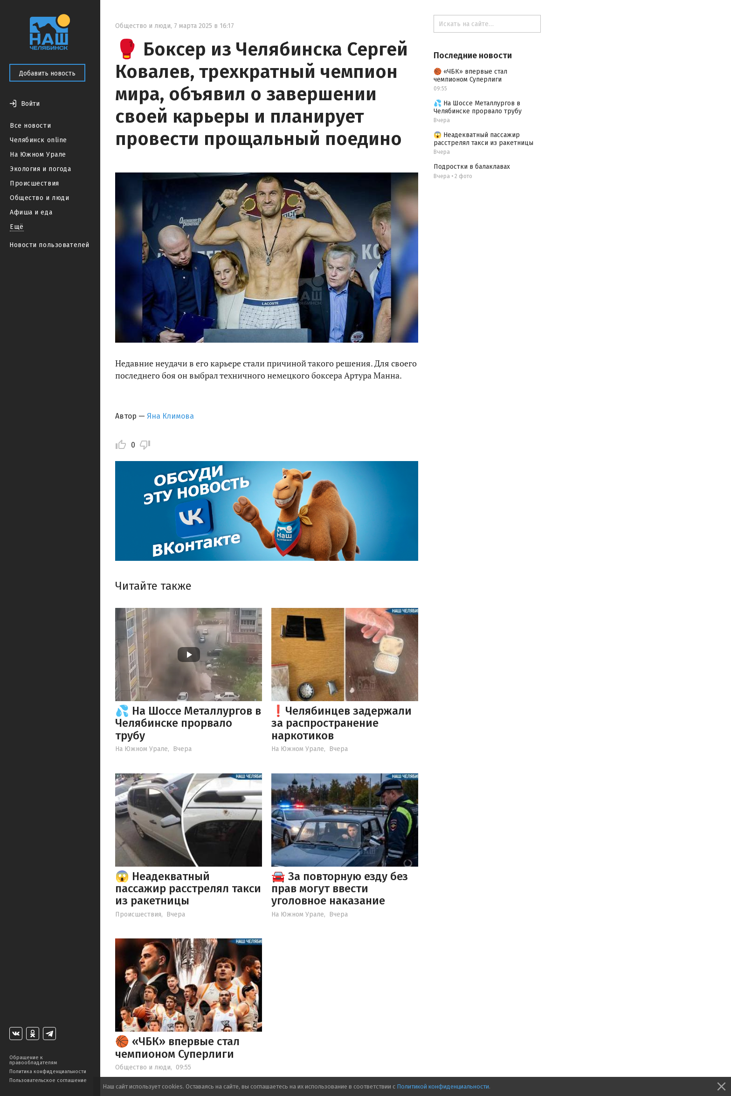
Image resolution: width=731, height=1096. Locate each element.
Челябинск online (38, 140)
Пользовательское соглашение (48, 1080)
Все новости (30, 126)
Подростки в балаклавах (472, 167)
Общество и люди (39, 198)
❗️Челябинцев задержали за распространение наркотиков (341, 723)
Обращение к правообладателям (33, 1060)
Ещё (17, 227)
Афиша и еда (31, 212)
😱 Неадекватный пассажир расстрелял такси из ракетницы (188, 889)
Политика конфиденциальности (47, 1071)
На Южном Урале (38, 155)
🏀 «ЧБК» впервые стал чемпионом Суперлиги (177, 1047)
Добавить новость (47, 73)
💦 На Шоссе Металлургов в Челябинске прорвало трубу (188, 723)
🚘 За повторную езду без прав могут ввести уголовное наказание (339, 889)
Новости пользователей (49, 245)
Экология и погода (40, 169)
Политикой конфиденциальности (443, 1086)
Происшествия (34, 183)
